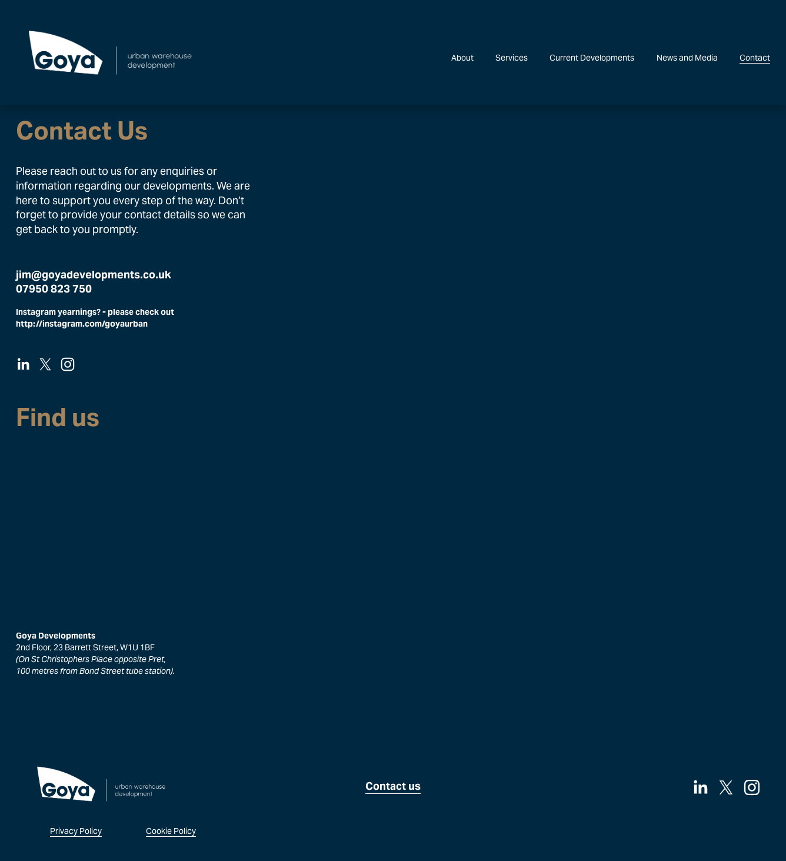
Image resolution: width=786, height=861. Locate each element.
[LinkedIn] (23, 364)
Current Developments (591, 57)
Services (511, 57)
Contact (755, 57)
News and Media (687, 57)
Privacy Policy (76, 831)
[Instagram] (68, 364)
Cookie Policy (171, 831)
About (462, 57)
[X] (45, 364)
